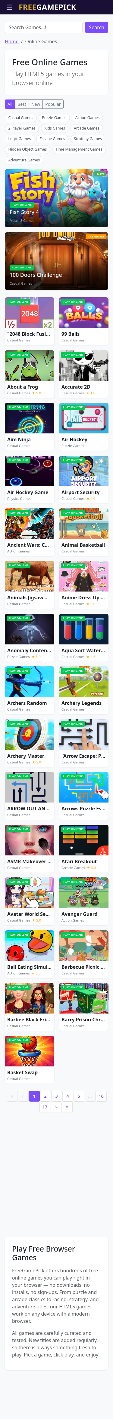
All (10, 138)
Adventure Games (24, 194)
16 (101, 1130)
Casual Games (20, 151)
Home (12, 75)
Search (96, 61)
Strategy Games (88, 173)
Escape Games (52, 173)
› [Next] (56, 1141)
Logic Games (19, 173)
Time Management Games (78, 183)
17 (44, 1141)
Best (21, 138)
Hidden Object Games (27, 183)
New (35, 138)
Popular (53, 138)
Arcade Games (86, 162)
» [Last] (67, 1141)
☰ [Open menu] (9, 7)
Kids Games (54, 162)
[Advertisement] (56, 29)
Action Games (87, 151)
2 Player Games (22, 162)
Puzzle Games (54, 151)
